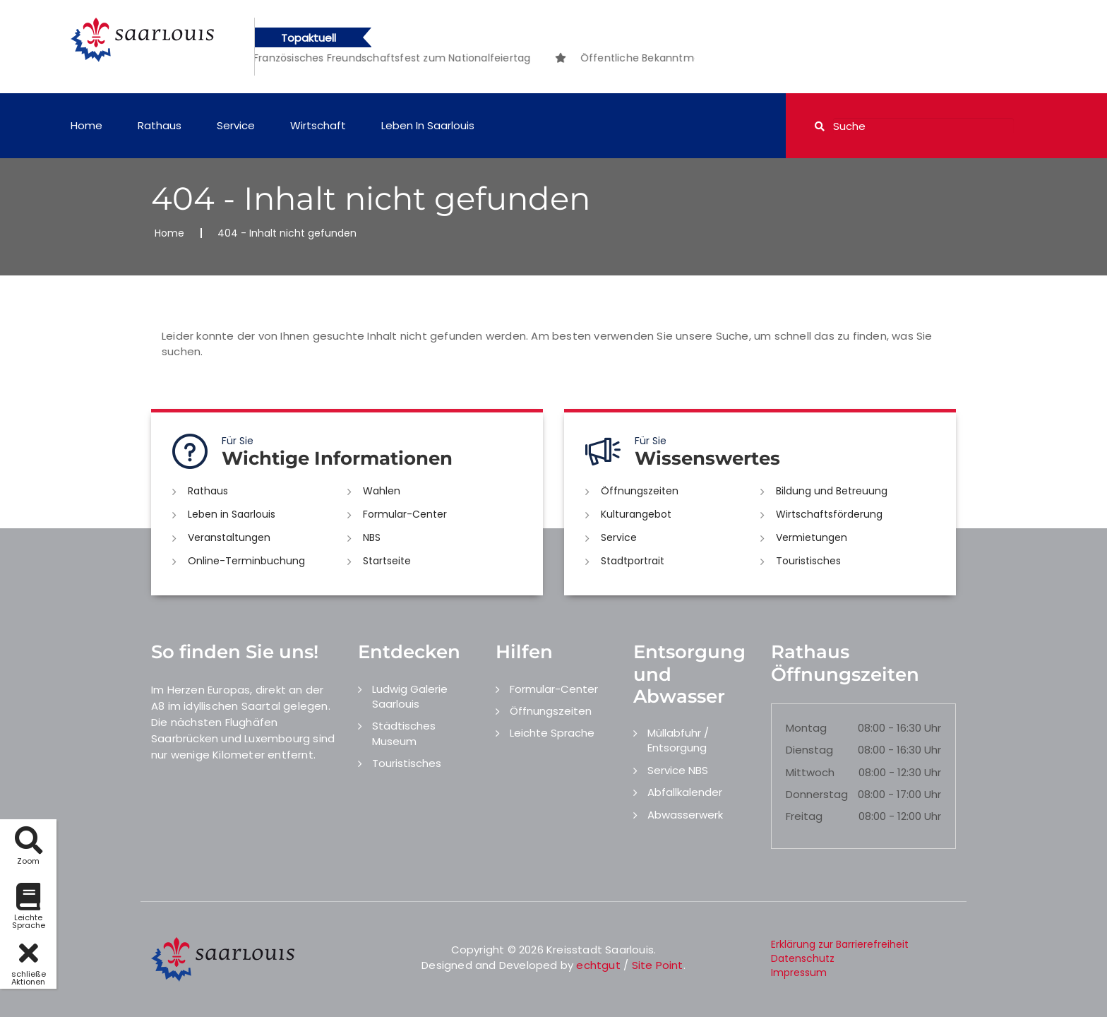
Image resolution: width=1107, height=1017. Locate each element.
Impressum (799, 972)
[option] (350, 58)
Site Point (657, 965)
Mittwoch (810, 772)
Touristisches (808, 561)
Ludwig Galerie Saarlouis (410, 696)
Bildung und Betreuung (831, 491)
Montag (806, 727)
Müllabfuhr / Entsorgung (678, 740)
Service (236, 125)
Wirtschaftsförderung (829, 514)
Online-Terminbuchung (246, 561)
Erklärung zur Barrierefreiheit (840, 944)
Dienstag (809, 749)
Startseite (387, 561)
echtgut (598, 965)
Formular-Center (405, 514)
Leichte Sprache (552, 732)
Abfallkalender (684, 792)
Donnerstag (817, 794)
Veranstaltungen (229, 537)
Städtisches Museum (404, 733)
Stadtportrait (632, 561)
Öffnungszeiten (639, 491)
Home (86, 125)
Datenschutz (802, 958)
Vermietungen (811, 537)
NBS (372, 537)
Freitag (804, 816)
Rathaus (159, 125)
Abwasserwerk (685, 814)
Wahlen (381, 491)
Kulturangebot (636, 514)
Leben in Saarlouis (427, 125)
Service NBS (677, 770)
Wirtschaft (318, 125)
